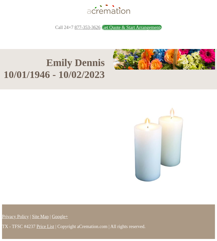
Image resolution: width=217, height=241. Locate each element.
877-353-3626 (87, 27)
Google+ (60, 216)
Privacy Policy (15, 216)
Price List (45, 226)
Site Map (40, 216)
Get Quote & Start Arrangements (132, 27)
